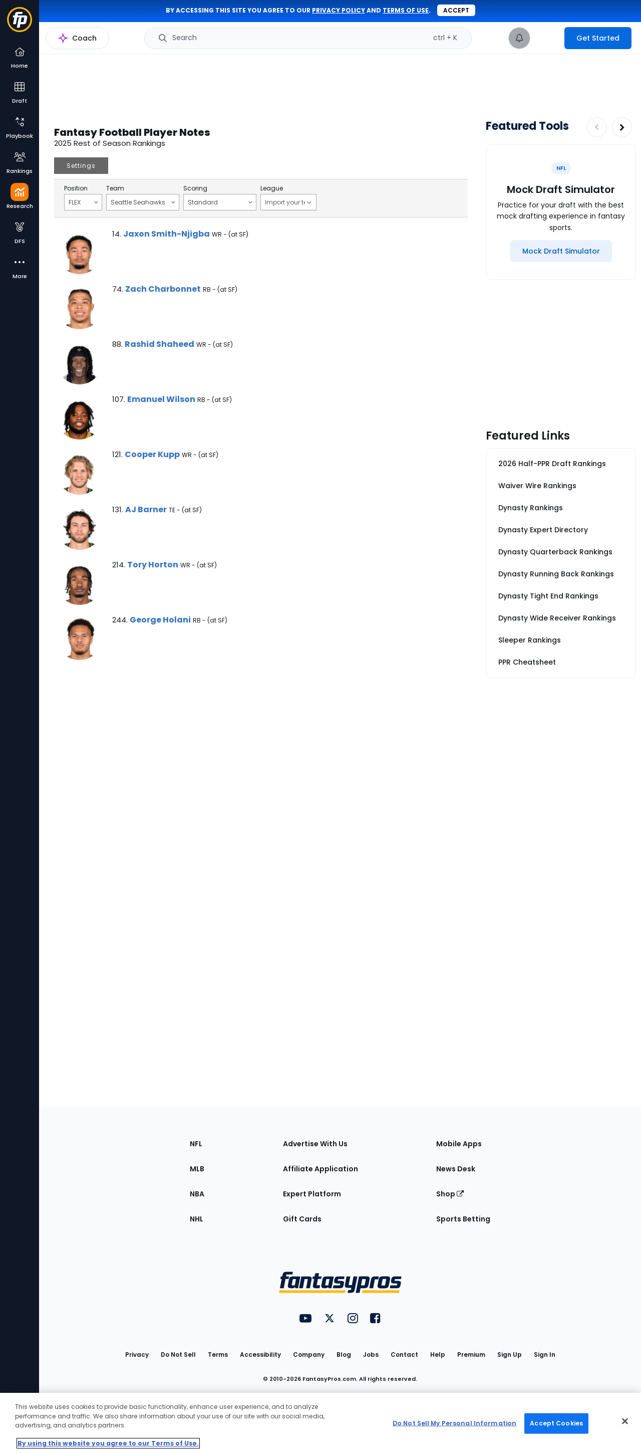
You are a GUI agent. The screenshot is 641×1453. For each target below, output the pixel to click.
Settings (81, 165)
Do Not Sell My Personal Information (454, 1423)
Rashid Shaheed (159, 344)
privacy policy (338, 10)
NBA (197, 1194)
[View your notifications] (519, 38)
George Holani (160, 620)
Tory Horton (152, 564)
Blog (344, 1354)
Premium (471, 1354)
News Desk (455, 1169)
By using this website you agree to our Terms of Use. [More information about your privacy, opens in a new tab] (108, 1443)
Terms (218, 1354)
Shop (450, 1194)
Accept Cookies (556, 1423)
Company (309, 1354)
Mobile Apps (459, 1144)
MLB (197, 1169)
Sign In (544, 1354)
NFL (196, 1144)
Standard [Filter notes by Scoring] (220, 201)
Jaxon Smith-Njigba (166, 234)
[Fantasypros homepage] (19, 24)
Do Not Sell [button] (178, 1354)
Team (115, 188)
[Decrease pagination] (597, 127)
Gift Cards (302, 1219)
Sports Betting (463, 1219)
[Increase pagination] (622, 127)
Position (76, 188)
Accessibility (260, 1354)
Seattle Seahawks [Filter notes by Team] (143, 201)
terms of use (406, 10)
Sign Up (509, 1354)
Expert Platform (312, 1194)
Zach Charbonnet (163, 289)
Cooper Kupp (152, 454)
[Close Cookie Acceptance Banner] (625, 1421)
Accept (456, 10)
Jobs (371, 1354)
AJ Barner (146, 509)
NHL (196, 1219)
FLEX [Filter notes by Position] (83, 201)
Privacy (137, 1354)
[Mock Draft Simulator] (561, 251)
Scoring (195, 188)
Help (437, 1354)
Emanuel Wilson (161, 399)
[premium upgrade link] (547, 38)
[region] (320, 1423)
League (271, 188)
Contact (404, 1354)
